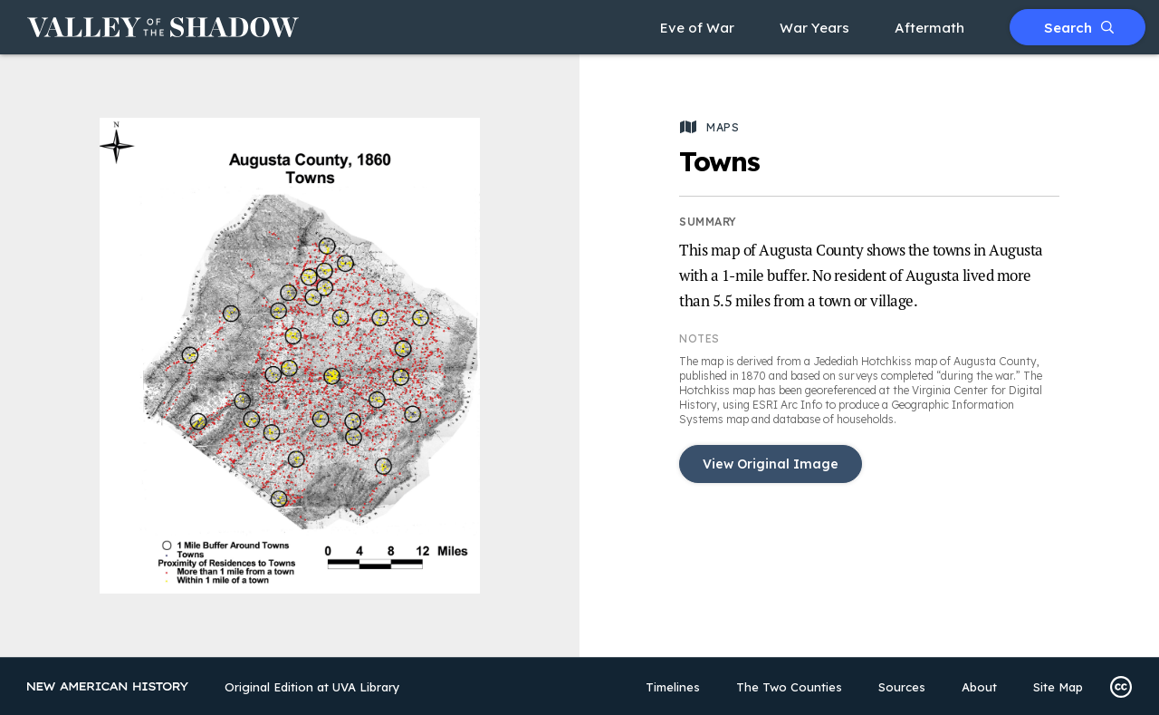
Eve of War (697, 27)
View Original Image (770, 464)
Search (1079, 27)
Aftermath (929, 27)
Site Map (1058, 687)
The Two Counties (789, 687)
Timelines (673, 687)
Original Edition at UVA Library (312, 687)
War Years (814, 27)
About (979, 687)
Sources (901, 687)
